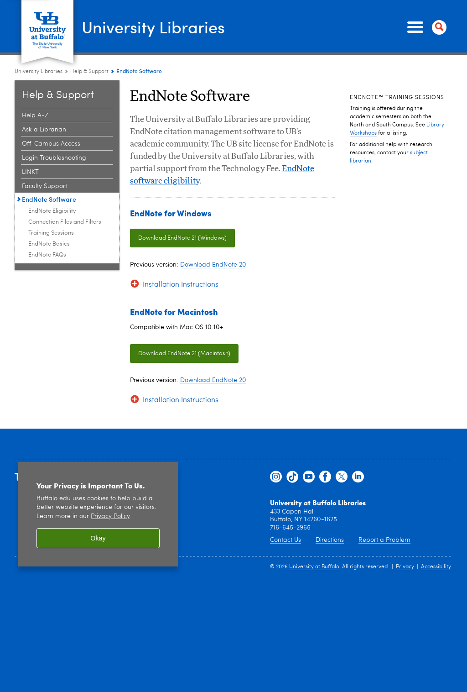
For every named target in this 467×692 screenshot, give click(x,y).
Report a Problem (384, 540)
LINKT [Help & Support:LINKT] (30, 172)
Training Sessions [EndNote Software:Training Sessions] (51, 233)
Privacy (405, 567)
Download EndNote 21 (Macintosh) (184, 353)
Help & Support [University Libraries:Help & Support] (89, 71)
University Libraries (153, 26)
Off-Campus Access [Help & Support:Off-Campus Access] (51, 144)
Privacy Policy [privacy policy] (110, 516)
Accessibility (436, 567)
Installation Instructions (180, 284)
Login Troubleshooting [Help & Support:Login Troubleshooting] (54, 158)
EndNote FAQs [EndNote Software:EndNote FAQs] (47, 255)
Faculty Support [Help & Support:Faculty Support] (44, 186)
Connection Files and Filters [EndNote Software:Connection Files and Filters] (64, 222)
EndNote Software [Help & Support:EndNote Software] (49, 199)
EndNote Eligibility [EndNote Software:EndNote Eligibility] (52, 211)
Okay (98, 538)
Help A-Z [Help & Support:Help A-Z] (35, 115)
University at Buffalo (314, 567)
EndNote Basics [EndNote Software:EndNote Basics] (49, 244)
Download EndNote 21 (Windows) (182, 238)
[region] (98, 514)
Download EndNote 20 (213, 265)
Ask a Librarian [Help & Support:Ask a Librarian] (44, 129)
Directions (330, 540)
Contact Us (285, 540)
